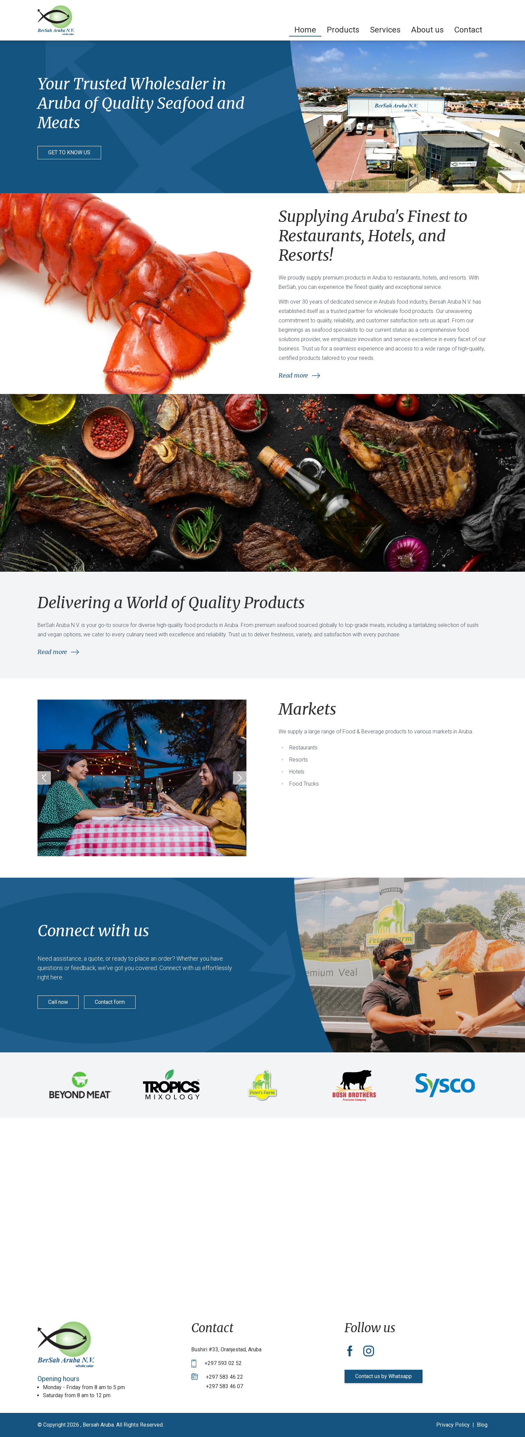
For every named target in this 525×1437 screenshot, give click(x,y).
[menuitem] (305, 29)
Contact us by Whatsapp (383, 1376)
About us (427, 29)
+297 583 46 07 (224, 1386)
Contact (468, 29)
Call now (58, 1002)
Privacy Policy (453, 1425)
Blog (482, 1425)
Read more (299, 375)
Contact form (110, 1002)
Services (385, 29)
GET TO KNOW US (69, 152)
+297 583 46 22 (224, 1377)
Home (305, 29)
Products (343, 29)
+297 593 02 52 (223, 1363)
